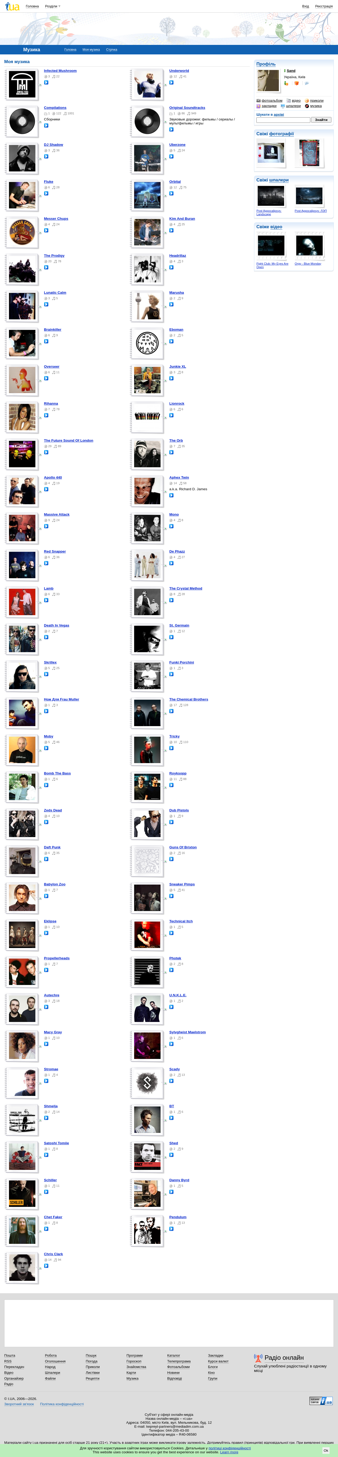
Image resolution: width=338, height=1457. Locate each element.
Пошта (9, 1355)
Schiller (50, 1180)
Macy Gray (53, 1032)
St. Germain (179, 625)
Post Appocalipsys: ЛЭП (311, 210)
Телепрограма (179, 1361)
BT (171, 1106)
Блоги (213, 1367)
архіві (279, 114)
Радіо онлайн (284, 1357)
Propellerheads (57, 958)
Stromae (51, 1069)
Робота (51, 1355)
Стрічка (111, 50)
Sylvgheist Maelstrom (187, 1032)
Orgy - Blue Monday (308, 263)
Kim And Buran (182, 219)
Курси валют (218, 1361)
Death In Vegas (56, 625)
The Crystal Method (185, 588)
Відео (8, 1373)
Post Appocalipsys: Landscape (268, 212)
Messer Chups (56, 219)
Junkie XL (177, 366)
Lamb (49, 588)
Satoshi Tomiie (56, 1143)
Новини (173, 1373)
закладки (266, 106)
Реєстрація (324, 6)
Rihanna (51, 403)
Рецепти (93, 1378)
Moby (48, 736)
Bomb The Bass (57, 773)
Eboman (176, 329)
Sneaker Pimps (182, 884)
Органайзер (14, 1378)
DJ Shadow (53, 145)
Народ (50, 1367)
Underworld (179, 71)
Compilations (55, 108)
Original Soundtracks (187, 108)
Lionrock (176, 403)
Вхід (305, 6)
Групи (212, 1378)
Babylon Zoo (54, 884)
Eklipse (50, 921)
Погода (91, 1361)
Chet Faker (53, 1217)
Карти (131, 1373)
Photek (175, 958)
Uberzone (177, 145)
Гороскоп (133, 1361)
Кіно (211, 1373)
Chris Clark (53, 1254)
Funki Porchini (181, 662)
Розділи (51, 6)
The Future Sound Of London (68, 440)
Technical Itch (181, 921)
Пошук (91, 1355)
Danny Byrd (179, 1180)
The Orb (176, 440)
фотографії (281, 133)
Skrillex (50, 662)
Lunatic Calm (55, 293)
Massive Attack (57, 514)
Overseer (51, 366)
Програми (134, 1355)
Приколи (93, 1367)
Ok (326, 1451)
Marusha (176, 293)
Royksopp (177, 773)
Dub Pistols (179, 810)
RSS (8, 1361)
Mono (174, 514)
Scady (174, 1069)
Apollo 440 (53, 477)
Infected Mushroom (60, 71)
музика (313, 106)
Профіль (266, 64)
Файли (50, 1378)
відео (294, 101)
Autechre (51, 995)
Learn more (229, 1452)
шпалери (291, 106)
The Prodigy (54, 256)
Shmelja (51, 1106)
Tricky (174, 736)
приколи (314, 101)
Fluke (48, 182)
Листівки (93, 1373)
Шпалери (52, 1373)
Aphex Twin (179, 477)
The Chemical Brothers (188, 699)
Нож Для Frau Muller (61, 699)
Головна (32, 6)
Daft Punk (52, 847)
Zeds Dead (53, 810)
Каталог (173, 1355)
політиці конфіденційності (230, 1448)
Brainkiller (53, 329)
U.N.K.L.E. (177, 995)
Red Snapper (55, 551)
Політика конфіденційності (62, 1404)
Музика (132, 1378)
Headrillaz (177, 256)
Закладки (215, 1355)
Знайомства (136, 1367)
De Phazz (177, 551)
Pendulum (177, 1217)
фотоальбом (269, 101)
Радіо (8, 1384)
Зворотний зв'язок (19, 1404)
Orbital (175, 182)
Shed (173, 1143)
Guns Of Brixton (183, 847)
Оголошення (55, 1361)
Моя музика (91, 50)
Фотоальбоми (178, 1367)
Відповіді (174, 1378)
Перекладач (14, 1367)
